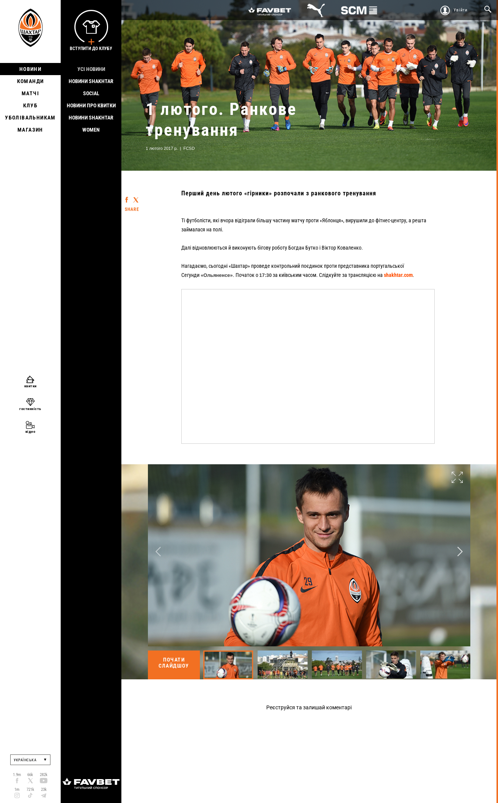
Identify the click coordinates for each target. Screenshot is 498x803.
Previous (158, 551)
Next (460, 551)
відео (30, 431)
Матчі (30, 93)
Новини (30, 69)
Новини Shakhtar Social (91, 87)
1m (16, 789)
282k (43, 774)
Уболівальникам (30, 118)
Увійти (461, 10)
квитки (30, 386)
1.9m (17, 774)
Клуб (30, 105)
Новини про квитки (91, 105)
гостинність (30, 409)
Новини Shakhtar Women (91, 124)
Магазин (30, 130)
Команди (30, 81)
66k (30, 774)
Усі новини (91, 69)
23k (44, 789)
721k (30, 789)
